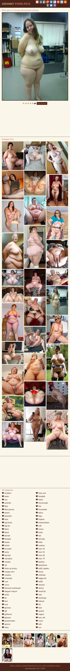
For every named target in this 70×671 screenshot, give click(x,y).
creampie (7, 578)
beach (6, 513)
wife (39, 624)
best (5, 519)
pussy (39, 572)
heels (39, 500)
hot (38, 506)
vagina (40, 614)
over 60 (40, 555)
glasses (6, 618)
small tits (41, 591)
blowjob (6, 539)
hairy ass (41, 493)
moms (40, 529)
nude (39, 532)
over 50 (40, 552)
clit (4, 565)
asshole (6, 503)
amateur (6, 493)
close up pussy (9, 568)
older (39, 542)
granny (6, 624)
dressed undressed (11, 588)
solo (39, 595)
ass (4, 500)
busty (5, 552)
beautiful (7, 516)
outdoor (40, 546)
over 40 (40, 549)
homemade (42, 503)
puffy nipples (42, 568)
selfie (39, 582)
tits (38, 604)
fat (4, 598)
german (6, 608)
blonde (6, 536)
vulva (39, 621)
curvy (5, 585)
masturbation (42, 523)
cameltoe (7, 559)
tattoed (40, 601)
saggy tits (41, 578)
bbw (5, 506)
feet (5, 601)
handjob (40, 496)
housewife (41, 509)
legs (39, 516)
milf (38, 526)
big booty (7, 523)
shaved (40, 585)
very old (40, 618)
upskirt (40, 611)
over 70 (40, 559)
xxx (38, 627)
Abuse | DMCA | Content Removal (22, 666)
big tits (6, 526)
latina (39, 513)
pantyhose (41, 565)
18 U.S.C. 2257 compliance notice (47, 666)
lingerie (40, 519)
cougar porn (8, 572)
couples (6, 575)
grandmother (8, 621)
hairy (5, 627)
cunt (5, 582)
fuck (5, 604)
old (38, 536)
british (5, 546)
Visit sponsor (42, 103)
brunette (6, 549)
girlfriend (7, 614)
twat (39, 608)
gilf (4, 611)
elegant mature (9, 591)
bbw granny (8, 509)
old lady (40, 539)
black (5, 532)
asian (5, 496)
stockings (41, 598)
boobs (6, 542)
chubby (6, 562)
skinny (40, 588)
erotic (5, 595)
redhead (40, 575)
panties (40, 562)
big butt (6, 555)
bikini (5, 529)
